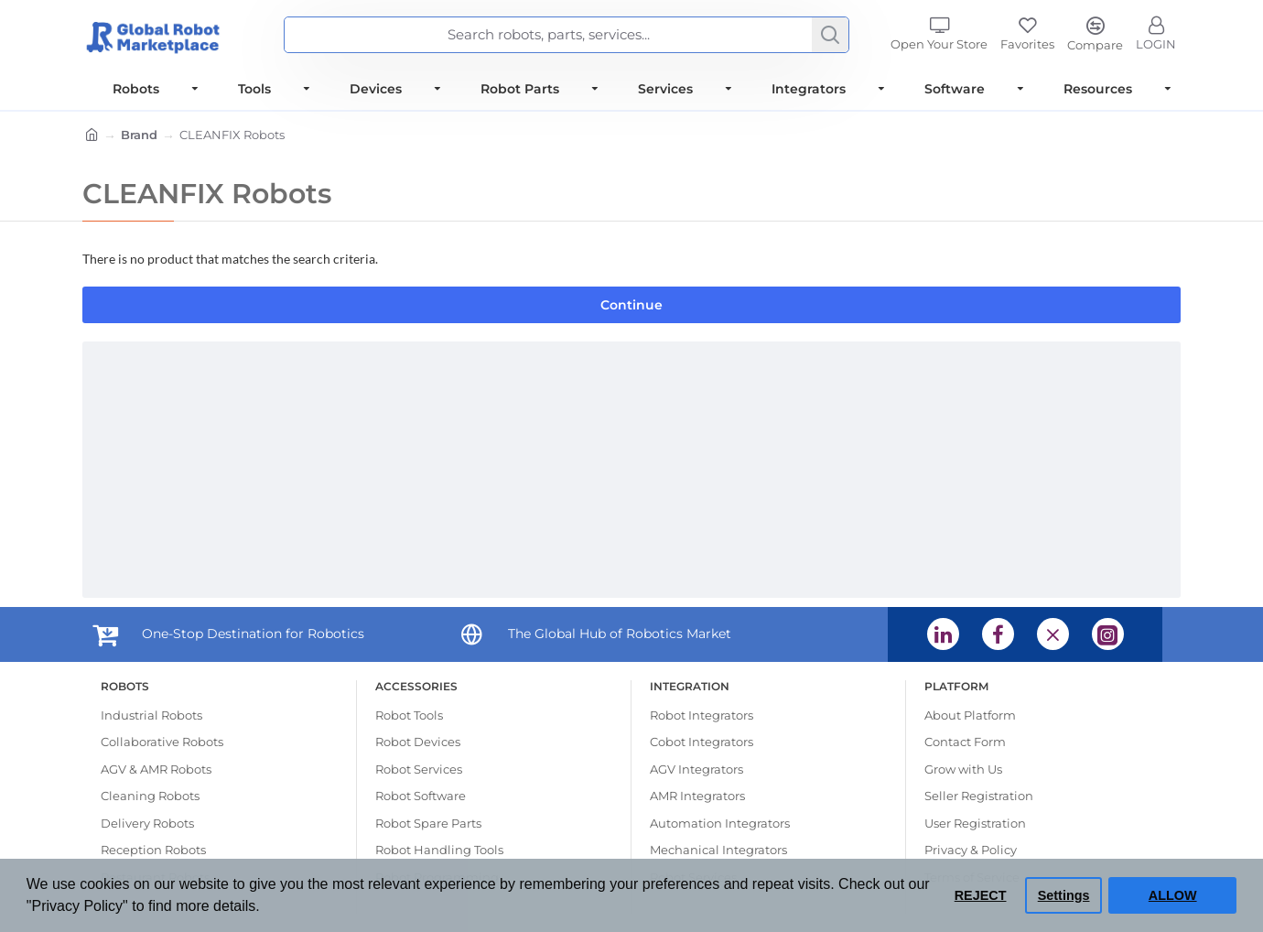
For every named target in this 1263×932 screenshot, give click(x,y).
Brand (139, 134)
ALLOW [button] (1173, 895)
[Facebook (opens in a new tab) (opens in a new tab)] (998, 634)
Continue (631, 305)
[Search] (830, 34)
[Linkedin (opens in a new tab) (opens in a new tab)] (943, 634)
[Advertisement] (631, 469)
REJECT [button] (981, 895)
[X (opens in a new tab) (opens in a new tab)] (1053, 634)
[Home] (92, 136)
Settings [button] (1064, 895)
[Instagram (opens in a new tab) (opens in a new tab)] (1108, 634)
